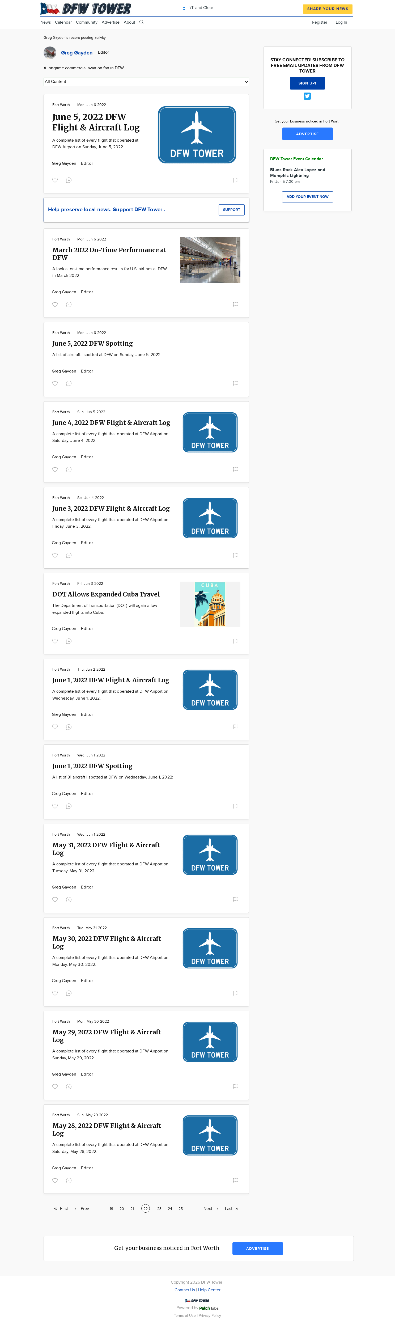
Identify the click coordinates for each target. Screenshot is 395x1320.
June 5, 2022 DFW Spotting (92, 343)
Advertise (111, 22)
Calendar (63, 22)
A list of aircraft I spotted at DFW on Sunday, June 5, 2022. (107, 354)
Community (86, 22)
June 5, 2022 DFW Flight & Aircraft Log (96, 122)
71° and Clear (196, 7)
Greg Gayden (64, 163)
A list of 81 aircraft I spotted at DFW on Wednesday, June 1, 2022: (112, 777)
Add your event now (308, 196)
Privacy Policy (210, 1315)
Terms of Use (185, 1315)
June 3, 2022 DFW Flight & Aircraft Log (111, 508)
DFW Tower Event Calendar (296, 159)
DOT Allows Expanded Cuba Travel (106, 594)
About (129, 22)
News (45, 22)
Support (231, 210)
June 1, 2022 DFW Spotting (92, 766)
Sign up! (308, 83)
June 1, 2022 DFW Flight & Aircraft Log (110, 680)
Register (319, 22)
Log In (341, 22)
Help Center (209, 1290)
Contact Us (185, 1290)
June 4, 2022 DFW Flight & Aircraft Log (111, 422)
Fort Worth (61, 105)
